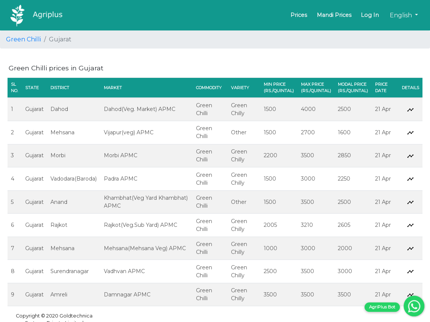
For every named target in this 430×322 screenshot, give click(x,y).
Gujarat (34, 109)
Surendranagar (69, 271)
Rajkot (58, 225)
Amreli (58, 294)
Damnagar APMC (127, 294)
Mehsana (62, 132)
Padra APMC (120, 178)
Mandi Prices (334, 15)
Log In (370, 15)
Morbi (57, 155)
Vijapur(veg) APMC (128, 132)
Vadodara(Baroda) (73, 178)
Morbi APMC (120, 155)
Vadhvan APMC (124, 271)
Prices (298, 15)
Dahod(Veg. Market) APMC (139, 109)
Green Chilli (23, 39)
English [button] (401, 15)
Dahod (59, 109)
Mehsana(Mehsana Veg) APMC (145, 248)
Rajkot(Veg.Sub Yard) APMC (140, 225)
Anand (58, 202)
